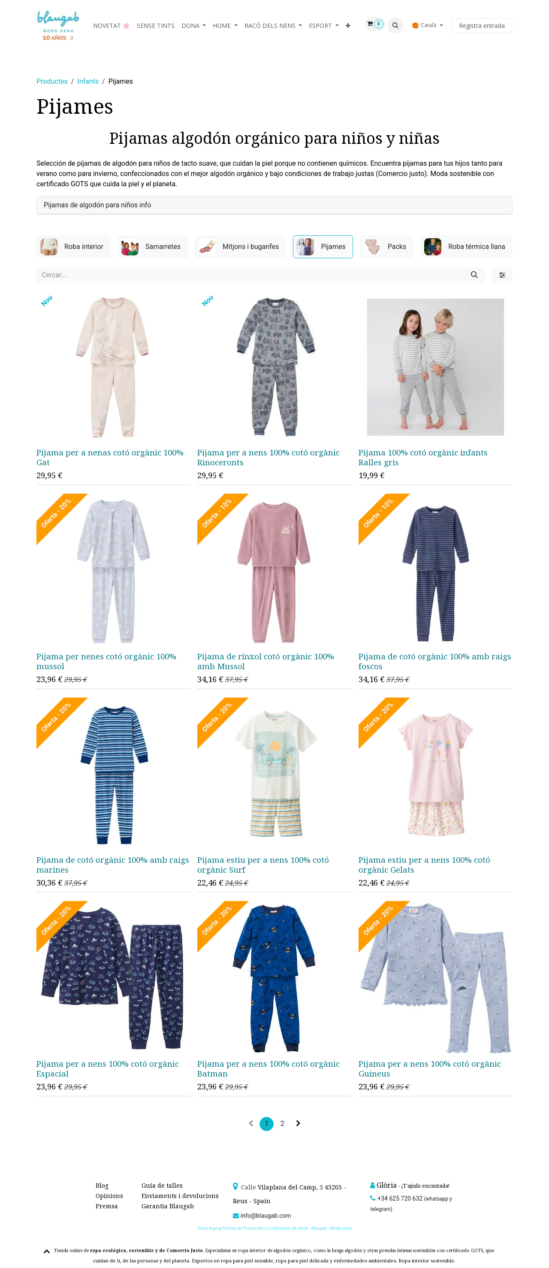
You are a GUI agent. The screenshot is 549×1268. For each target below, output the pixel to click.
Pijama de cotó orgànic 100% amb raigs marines (112, 864)
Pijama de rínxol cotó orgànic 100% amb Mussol (265, 661)
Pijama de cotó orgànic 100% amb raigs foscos (435, 661)
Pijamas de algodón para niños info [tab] (97, 205)
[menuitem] (111, 25)
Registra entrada (482, 25)
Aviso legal (208, 1228)
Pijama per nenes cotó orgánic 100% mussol (106, 661)
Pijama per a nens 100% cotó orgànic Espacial (107, 1068)
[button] (395, 25)
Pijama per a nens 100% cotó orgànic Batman (268, 1068)
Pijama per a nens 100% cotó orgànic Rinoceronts (268, 457)
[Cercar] (474, 275)
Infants (88, 81)
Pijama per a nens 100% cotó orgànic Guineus (430, 1068)
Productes (52, 81)
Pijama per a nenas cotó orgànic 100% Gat (110, 457)
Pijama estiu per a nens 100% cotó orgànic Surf (263, 864)
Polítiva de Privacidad (242, 1228)
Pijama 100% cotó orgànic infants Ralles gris (423, 457)
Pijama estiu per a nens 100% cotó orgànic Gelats (424, 864)
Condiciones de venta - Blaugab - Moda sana (309, 1228)
